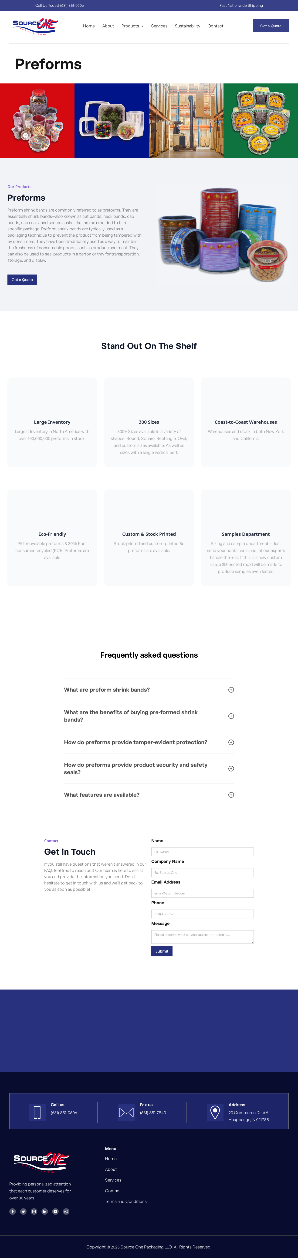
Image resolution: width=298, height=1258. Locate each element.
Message (160, 923)
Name (157, 840)
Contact (216, 25)
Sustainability (187, 25)
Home (89, 25)
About (108, 25)
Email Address (165, 881)
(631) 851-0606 (72, 5)
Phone (157, 902)
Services (159, 25)
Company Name (167, 861)
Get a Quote (270, 25)
